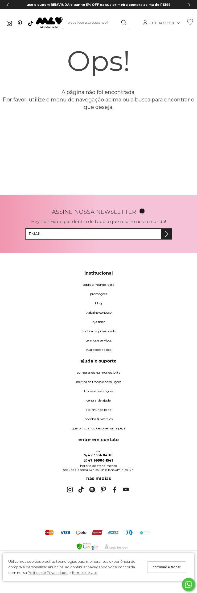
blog (98, 303)
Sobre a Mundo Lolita (98, 285)
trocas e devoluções (98, 391)
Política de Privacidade (48, 572)
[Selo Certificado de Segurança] (116, 546)
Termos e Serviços (99, 340)
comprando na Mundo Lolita (98, 372)
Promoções (98, 294)
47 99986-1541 (98, 460)
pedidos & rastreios (99, 419)
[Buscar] (123, 22)
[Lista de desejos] (190, 23)
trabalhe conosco (98, 312)
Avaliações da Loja (98, 350)
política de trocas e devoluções (98, 382)
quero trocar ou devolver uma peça (98, 428)
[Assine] (166, 234)
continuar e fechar (166, 567)
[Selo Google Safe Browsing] (87, 547)
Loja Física (98, 322)
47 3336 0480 (98, 455)
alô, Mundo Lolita (99, 410)
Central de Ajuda (99, 400)
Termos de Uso (84, 572)
